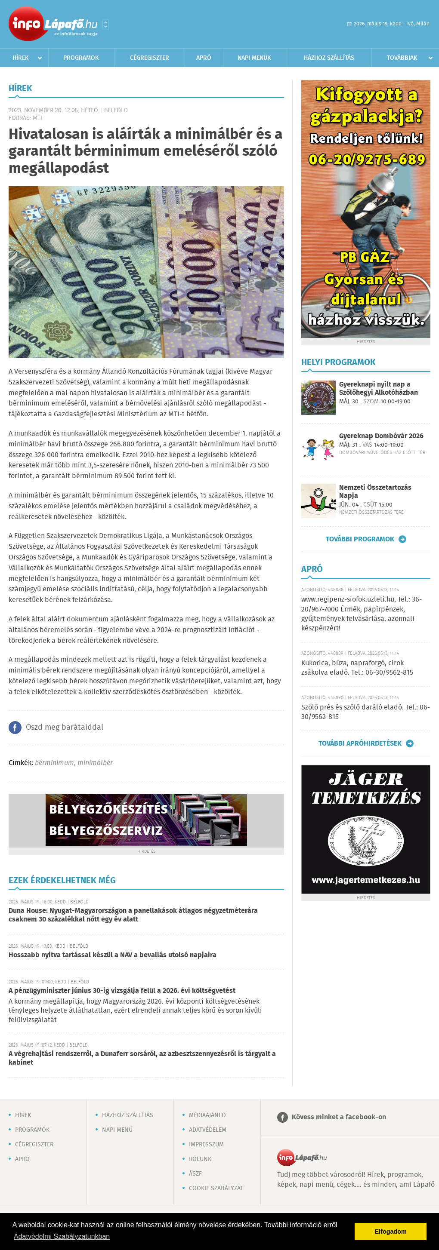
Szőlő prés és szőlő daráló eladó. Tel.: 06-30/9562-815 (365, 712)
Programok (81, 58)
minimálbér (95, 763)
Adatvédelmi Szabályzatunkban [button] (62, 1236)
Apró (203, 58)
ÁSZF (195, 1174)
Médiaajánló (207, 1115)
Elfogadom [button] (391, 1231)
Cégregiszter (149, 58)
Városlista (105, 24)
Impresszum (206, 1144)
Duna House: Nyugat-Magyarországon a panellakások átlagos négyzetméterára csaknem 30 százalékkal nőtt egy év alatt (133, 915)
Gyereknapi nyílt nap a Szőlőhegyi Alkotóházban (378, 388)
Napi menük (254, 58)
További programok (360, 539)
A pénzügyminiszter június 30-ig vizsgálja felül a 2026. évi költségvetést (122, 991)
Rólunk (200, 1159)
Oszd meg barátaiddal (64, 728)
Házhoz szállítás (329, 58)
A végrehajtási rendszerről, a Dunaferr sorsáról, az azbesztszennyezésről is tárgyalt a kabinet (142, 1058)
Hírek (20, 58)
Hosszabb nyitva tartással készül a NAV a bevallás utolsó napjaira (112, 955)
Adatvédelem (207, 1130)
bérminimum (54, 763)
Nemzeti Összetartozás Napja (375, 491)
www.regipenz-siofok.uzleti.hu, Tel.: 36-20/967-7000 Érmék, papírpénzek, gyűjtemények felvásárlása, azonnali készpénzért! (361, 614)
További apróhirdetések (360, 743)
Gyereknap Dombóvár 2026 (381, 436)
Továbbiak (402, 58)
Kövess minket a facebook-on (339, 1117)
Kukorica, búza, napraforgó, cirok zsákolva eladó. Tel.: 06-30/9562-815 (357, 668)
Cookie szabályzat (216, 1188)
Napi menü (117, 1130)
